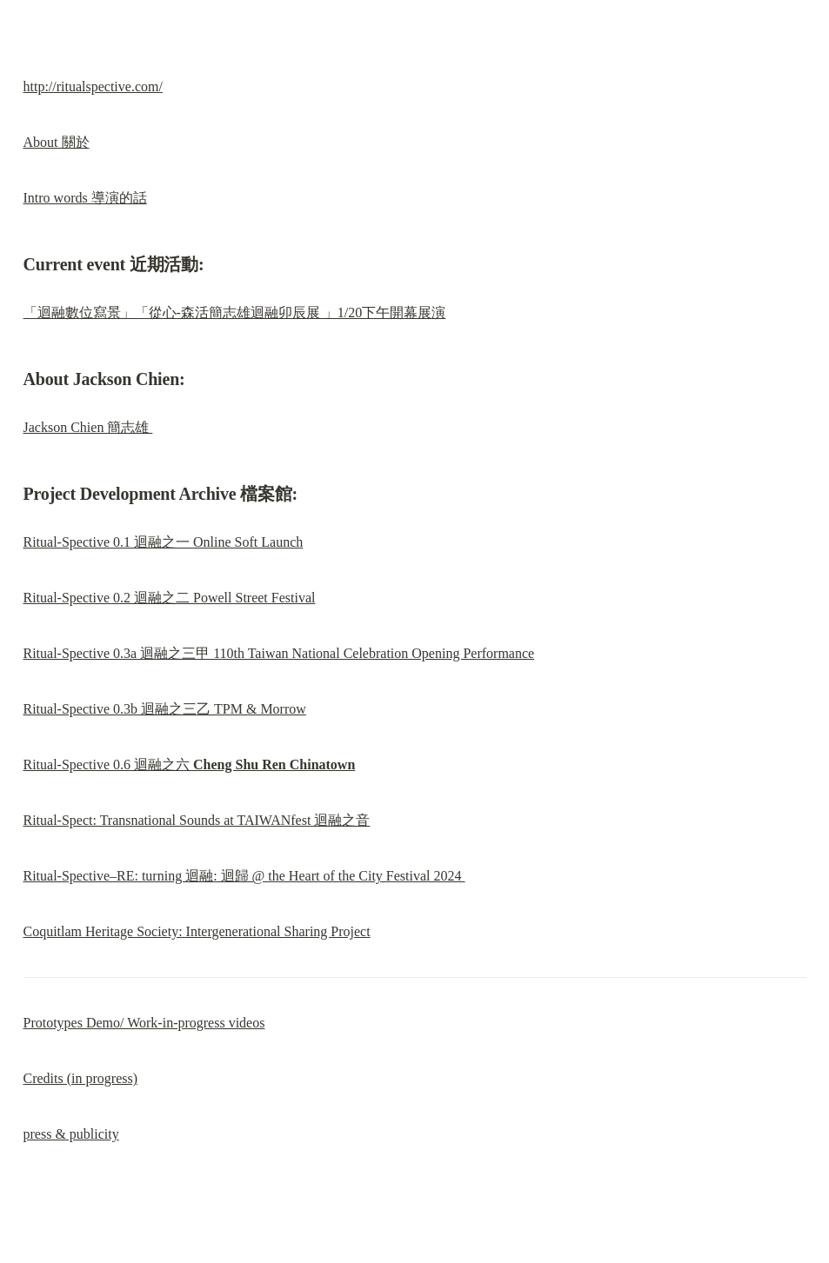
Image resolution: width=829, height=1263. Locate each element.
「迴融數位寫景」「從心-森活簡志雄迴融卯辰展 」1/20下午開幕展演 (234, 312)
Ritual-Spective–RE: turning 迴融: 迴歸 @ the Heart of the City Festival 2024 (244, 875)
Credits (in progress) (80, 1078)
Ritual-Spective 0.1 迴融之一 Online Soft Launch (163, 542)
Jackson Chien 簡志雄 (88, 427)
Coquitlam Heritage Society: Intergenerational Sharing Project (197, 931)
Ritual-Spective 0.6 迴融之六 (189, 764)
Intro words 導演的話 (85, 197)
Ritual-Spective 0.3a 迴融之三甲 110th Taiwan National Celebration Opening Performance (279, 653)
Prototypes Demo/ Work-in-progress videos (144, 1022)
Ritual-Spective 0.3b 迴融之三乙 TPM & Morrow (164, 708)
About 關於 (56, 142)
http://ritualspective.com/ (93, 86)
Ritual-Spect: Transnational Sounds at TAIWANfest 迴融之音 (197, 820)
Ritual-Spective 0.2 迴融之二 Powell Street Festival (169, 597)
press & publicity (71, 1134)
